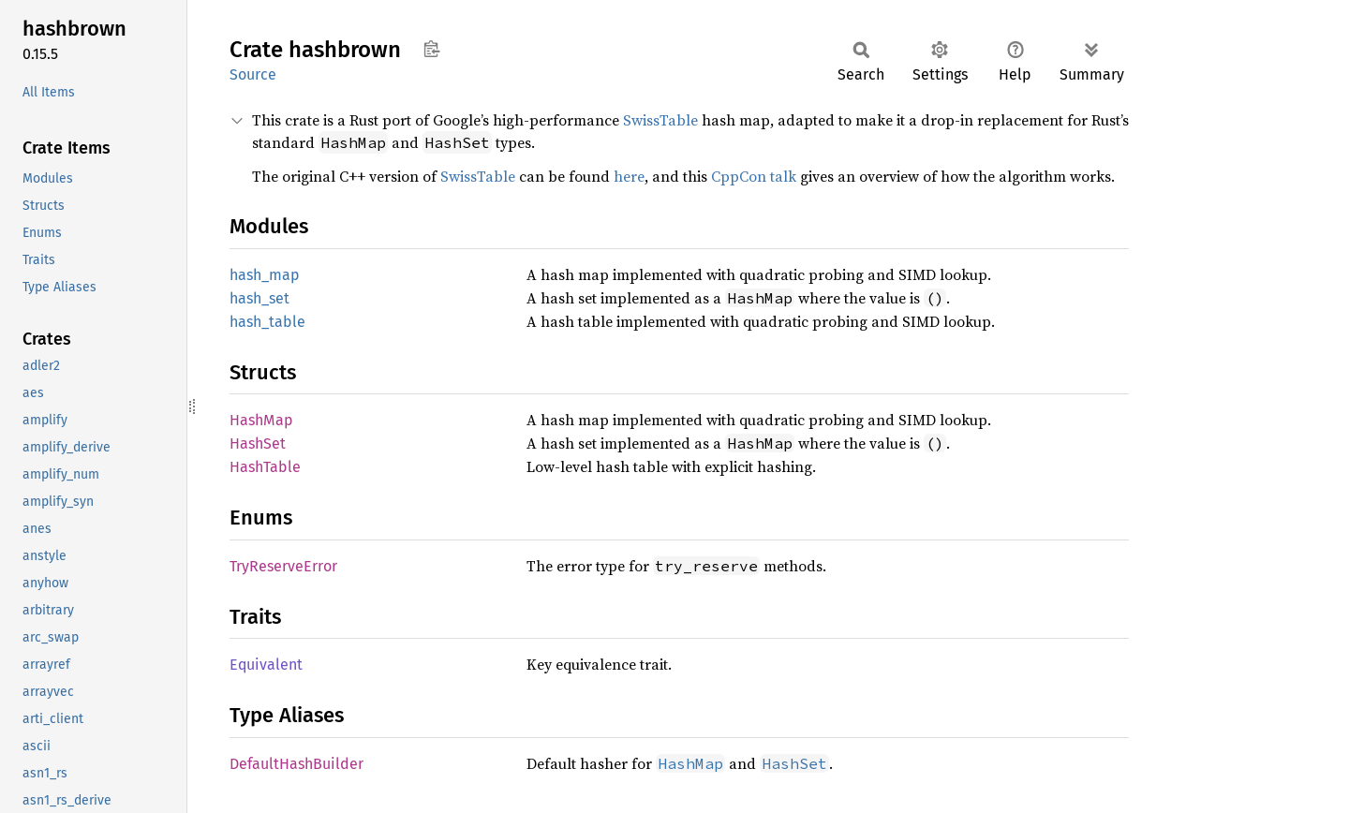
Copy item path (431, 49)
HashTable (265, 467)
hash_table (267, 322)
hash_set (259, 298)
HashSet (258, 443)
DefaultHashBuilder (296, 764)
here (629, 176)
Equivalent (266, 664)
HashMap (261, 420)
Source (253, 74)
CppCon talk (753, 176)
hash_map (265, 275)
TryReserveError (283, 566)
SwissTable (660, 120)
